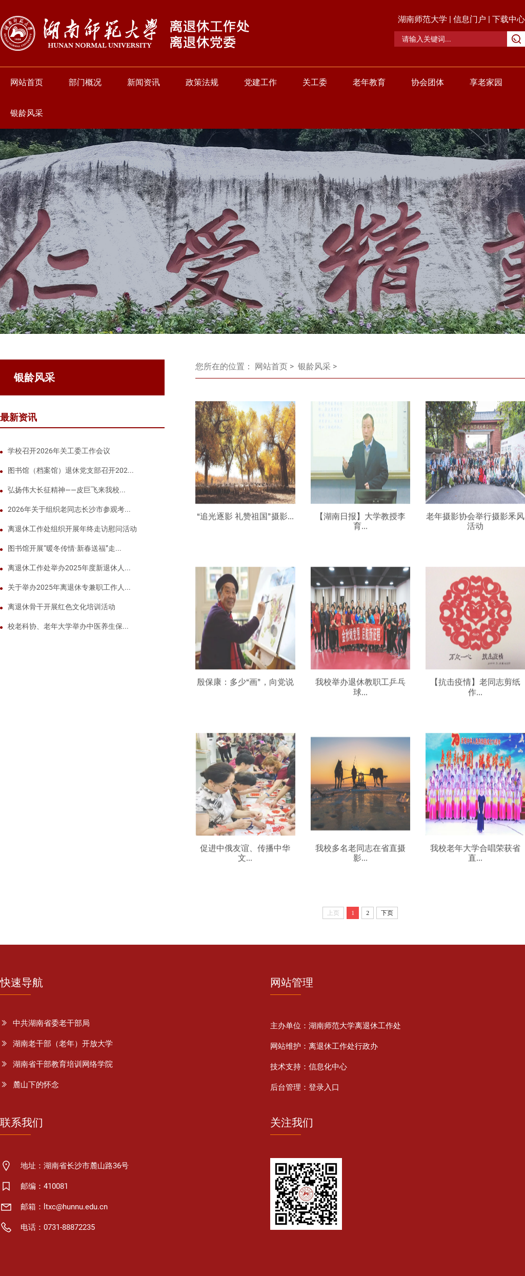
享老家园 (486, 82)
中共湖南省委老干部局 (51, 1023)
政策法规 (202, 82)
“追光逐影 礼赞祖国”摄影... (245, 521)
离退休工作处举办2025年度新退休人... (69, 568)
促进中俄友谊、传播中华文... (245, 857)
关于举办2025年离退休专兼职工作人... (69, 587)
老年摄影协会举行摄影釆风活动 (475, 525)
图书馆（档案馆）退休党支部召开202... (71, 470)
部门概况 (85, 82)
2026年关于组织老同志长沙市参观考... (69, 509)
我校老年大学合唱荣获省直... (475, 857)
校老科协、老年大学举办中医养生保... (68, 626)
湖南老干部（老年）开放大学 (63, 1043)
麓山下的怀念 (36, 1084)
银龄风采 (26, 113)
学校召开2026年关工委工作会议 (59, 451)
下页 (387, 912)
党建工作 (260, 82)
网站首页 (26, 82)
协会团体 (427, 82)
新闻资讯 (143, 82)
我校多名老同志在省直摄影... (360, 857)
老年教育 (369, 82)
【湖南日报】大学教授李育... (360, 525)
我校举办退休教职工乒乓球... (360, 691)
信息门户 (469, 19)
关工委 (314, 82)
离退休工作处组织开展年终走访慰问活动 (72, 529)
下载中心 (508, 19)
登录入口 (324, 1087)
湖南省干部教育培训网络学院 (63, 1064)
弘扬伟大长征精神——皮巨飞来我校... (67, 490)
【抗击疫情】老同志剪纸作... (475, 691)
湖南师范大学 (422, 19)
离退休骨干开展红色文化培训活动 (61, 607)
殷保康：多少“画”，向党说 (245, 686)
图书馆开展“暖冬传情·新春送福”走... (65, 548)
